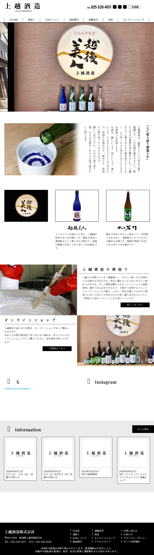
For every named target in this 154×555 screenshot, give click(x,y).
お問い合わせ (130, 530)
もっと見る (143, 429)
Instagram (100, 382)
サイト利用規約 (131, 541)
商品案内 (74, 20)
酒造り (31, 20)
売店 (110, 20)
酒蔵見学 (93, 20)
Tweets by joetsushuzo (17, 388)
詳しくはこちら (135, 305)
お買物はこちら (57, 348)
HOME (14, 20)
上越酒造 (24, 6)
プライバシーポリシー (135, 537)
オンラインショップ (133, 20)
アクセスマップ (102, 541)
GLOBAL (134, 7)
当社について (52, 20)
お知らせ (128, 534)
